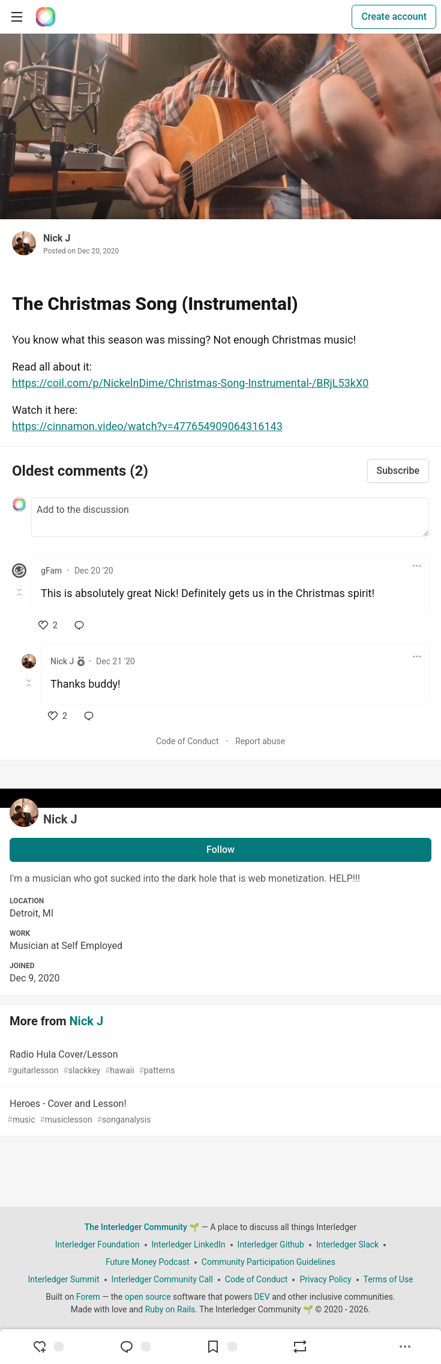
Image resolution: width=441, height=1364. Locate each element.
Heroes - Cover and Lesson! (219, 1112)
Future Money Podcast (148, 1262)
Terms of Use (388, 1279)
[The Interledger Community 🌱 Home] (46, 17)
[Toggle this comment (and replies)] (20, 592)
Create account (394, 16)
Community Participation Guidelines (268, 1262)
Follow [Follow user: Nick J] (220, 849)
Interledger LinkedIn (189, 1244)
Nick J (56, 238)
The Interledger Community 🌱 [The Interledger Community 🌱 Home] (142, 1227)
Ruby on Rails (170, 1309)
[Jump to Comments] (135, 1346)
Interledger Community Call (162, 1279)
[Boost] (300, 1346)
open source (148, 1297)
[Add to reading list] (221, 1346)
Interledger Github (271, 1244)
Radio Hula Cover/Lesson (219, 1063)
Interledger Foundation (97, 1244)
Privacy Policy (325, 1279)
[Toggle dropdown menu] (417, 565)
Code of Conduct (187, 741)
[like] (48, 625)
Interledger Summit (64, 1279)
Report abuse (260, 741)
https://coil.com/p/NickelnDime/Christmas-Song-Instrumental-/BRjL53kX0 (190, 383)
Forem (88, 1297)
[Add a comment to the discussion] (230, 517)
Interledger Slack (347, 1244)
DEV (262, 1297)
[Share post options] (405, 1347)
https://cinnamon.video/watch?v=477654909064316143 (147, 426)
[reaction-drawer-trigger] (48, 1346)
